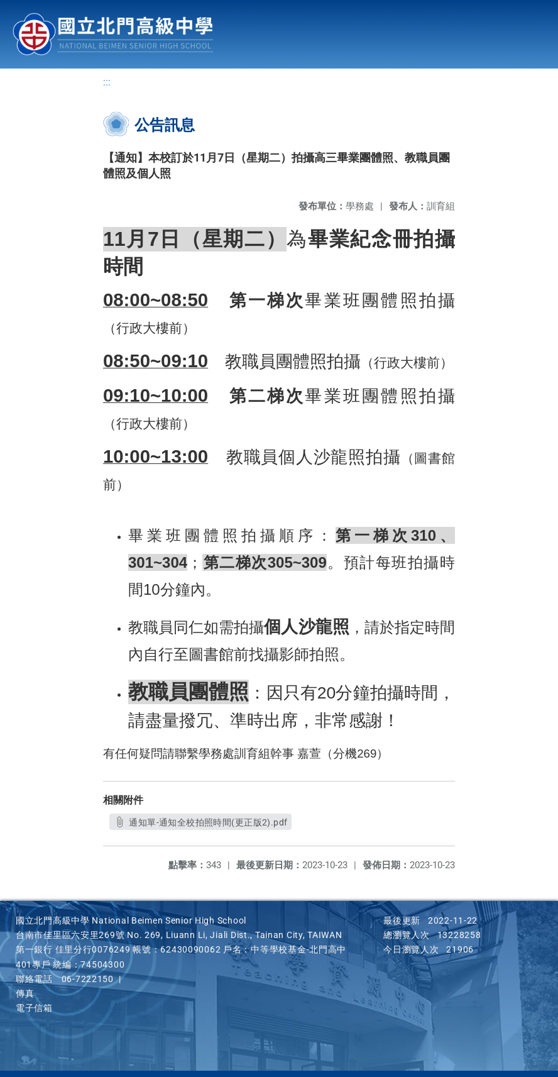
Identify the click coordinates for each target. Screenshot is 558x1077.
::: (107, 82)
